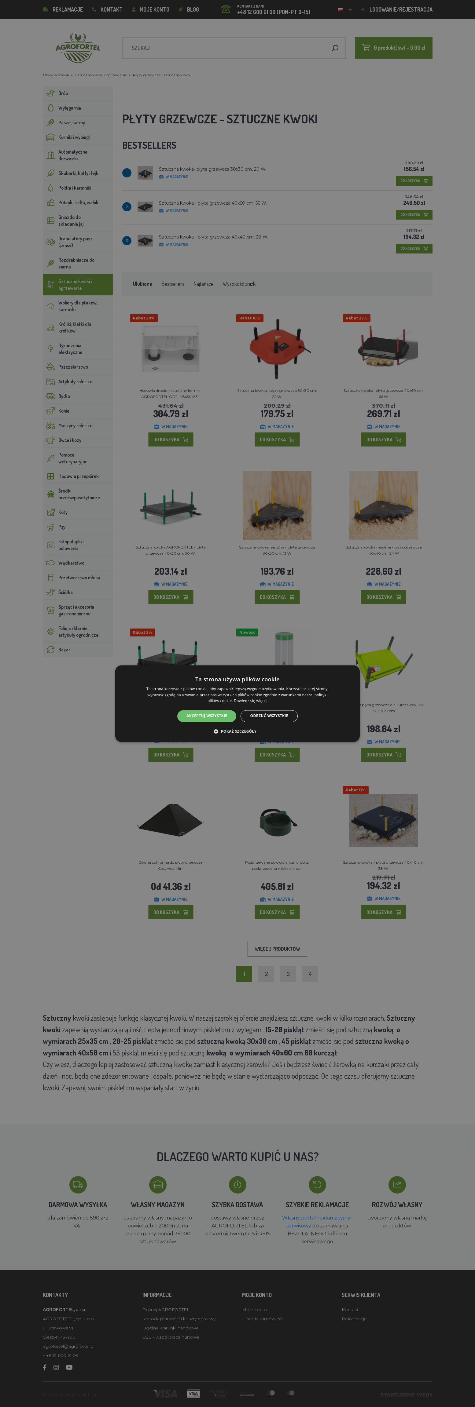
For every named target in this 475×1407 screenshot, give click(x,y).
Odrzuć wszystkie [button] (269, 716)
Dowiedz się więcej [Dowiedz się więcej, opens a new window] (250, 701)
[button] (237, 731)
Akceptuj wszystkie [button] (206, 716)
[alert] (237, 703)
